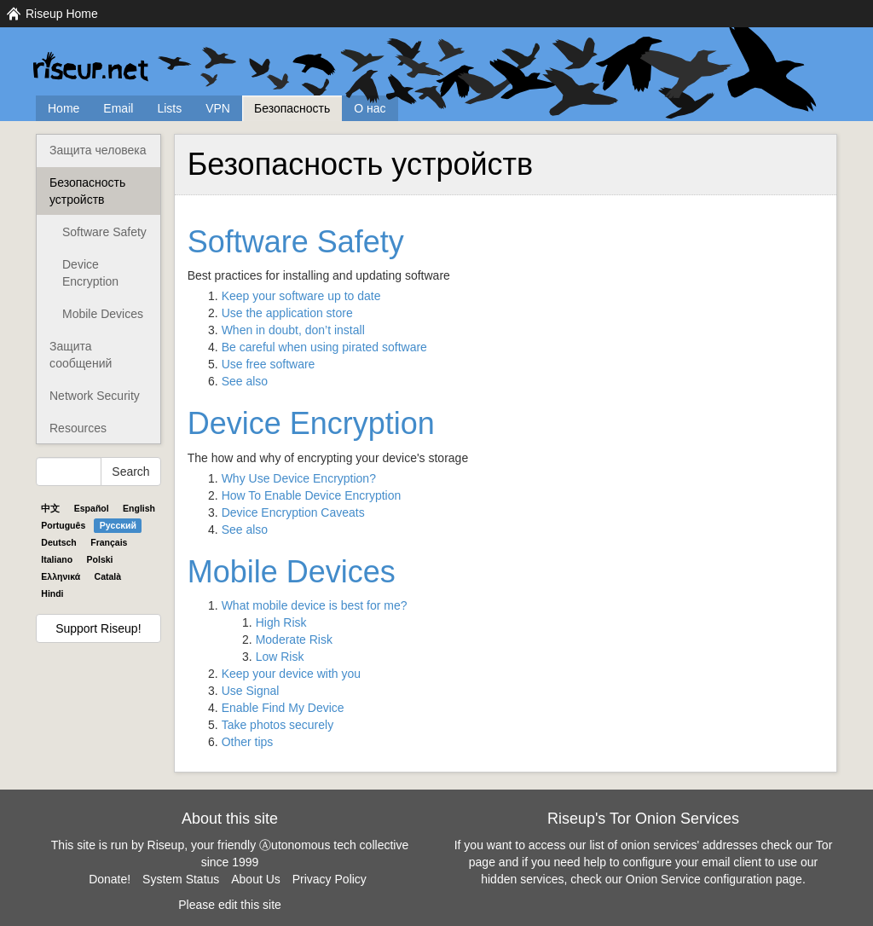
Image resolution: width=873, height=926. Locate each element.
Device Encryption (90, 273)
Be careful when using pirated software (324, 347)
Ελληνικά (60, 576)
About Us (255, 879)
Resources (78, 428)
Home (63, 108)
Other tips (248, 742)
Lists (169, 108)
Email (118, 108)
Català (108, 576)
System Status (180, 879)
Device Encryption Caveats (293, 512)
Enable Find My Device (283, 708)
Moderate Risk (294, 639)
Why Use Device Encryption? (299, 478)
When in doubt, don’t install (293, 330)
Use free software (268, 364)
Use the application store (287, 313)
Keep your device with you (291, 673)
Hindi (52, 593)
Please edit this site (229, 905)
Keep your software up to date (301, 296)
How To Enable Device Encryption (312, 495)
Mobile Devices (102, 314)
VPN (217, 108)
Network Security (94, 395)
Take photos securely (278, 725)
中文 (50, 508)
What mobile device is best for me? (315, 605)
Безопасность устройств (87, 191)
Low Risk (280, 656)
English (139, 508)
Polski (100, 559)
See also (245, 381)
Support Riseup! (98, 628)
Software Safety (104, 232)
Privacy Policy (329, 879)
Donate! (109, 879)
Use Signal (251, 690)
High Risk (281, 622)
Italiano (56, 559)
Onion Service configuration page (714, 879)
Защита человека (98, 150)
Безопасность (292, 108)
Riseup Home (62, 13)
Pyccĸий (118, 525)
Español (91, 508)
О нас (369, 108)
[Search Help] (68, 471)
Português (63, 525)
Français (108, 542)
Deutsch (58, 542)
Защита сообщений (80, 354)
